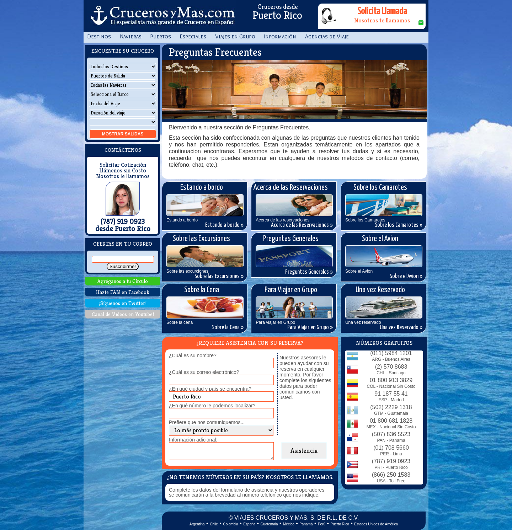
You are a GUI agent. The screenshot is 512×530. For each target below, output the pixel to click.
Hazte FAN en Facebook (122, 292)
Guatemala (269, 524)
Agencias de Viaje (327, 36)
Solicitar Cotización (123, 165)
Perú (321, 524)
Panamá (306, 524)
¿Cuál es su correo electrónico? (204, 372)
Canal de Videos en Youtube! (123, 314)
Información (280, 36)
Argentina (197, 524)
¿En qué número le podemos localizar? (212, 405)
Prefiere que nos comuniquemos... (207, 422)
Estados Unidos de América (376, 524)
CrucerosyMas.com (161, 16)
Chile (214, 524)
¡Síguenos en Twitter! (122, 303)
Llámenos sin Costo (122, 170)
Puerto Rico (340, 524)
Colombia (230, 524)
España (249, 524)
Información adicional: (193, 439)
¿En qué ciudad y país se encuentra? (210, 388)
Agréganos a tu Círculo (122, 281)
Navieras (131, 36)
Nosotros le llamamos (123, 176)
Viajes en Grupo (235, 36)
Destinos (99, 36)
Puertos (160, 36)
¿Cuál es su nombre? (193, 355)
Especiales (193, 36)
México (288, 524)
